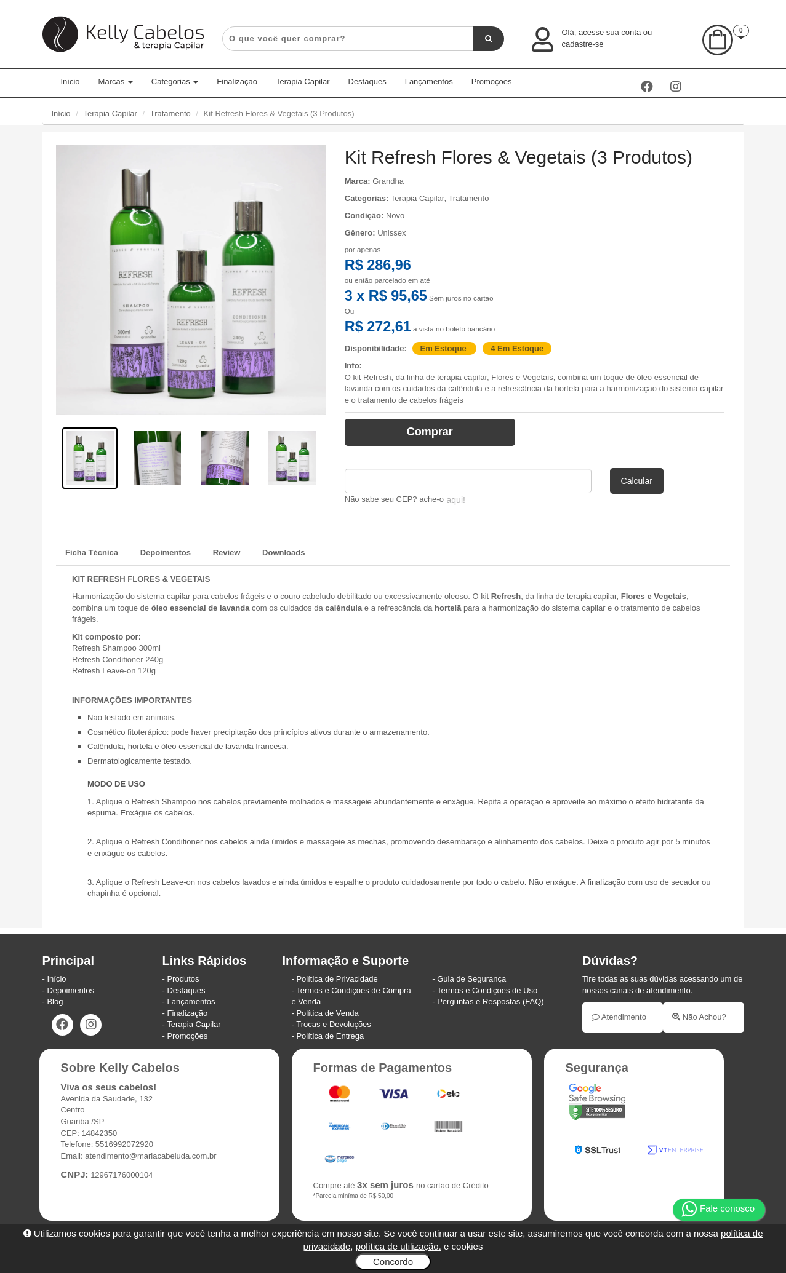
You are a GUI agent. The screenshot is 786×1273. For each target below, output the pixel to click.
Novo (395, 215)
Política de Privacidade (336, 978)
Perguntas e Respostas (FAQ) (490, 1001)
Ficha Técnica (91, 552)
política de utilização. (398, 1246)
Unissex (391, 232)
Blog (55, 1001)
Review (227, 552)
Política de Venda (327, 1013)
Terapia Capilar (302, 81)
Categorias (174, 81)
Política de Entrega (330, 1036)
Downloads (283, 552)
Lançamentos (429, 81)
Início (70, 81)
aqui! (456, 500)
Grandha (388, 181)
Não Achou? (699, 1016)
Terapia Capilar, (420, 198)
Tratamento (170, 113)
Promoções (491, 81)
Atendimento (619, 1016)
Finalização (237, 81)
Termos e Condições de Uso (487, 990)
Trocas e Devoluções (333, 1024)
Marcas (115, 81)
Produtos (183, 978)
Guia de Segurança (471, 978)
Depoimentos (165, 552)
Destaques (367, 81)
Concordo (393, 1261)
